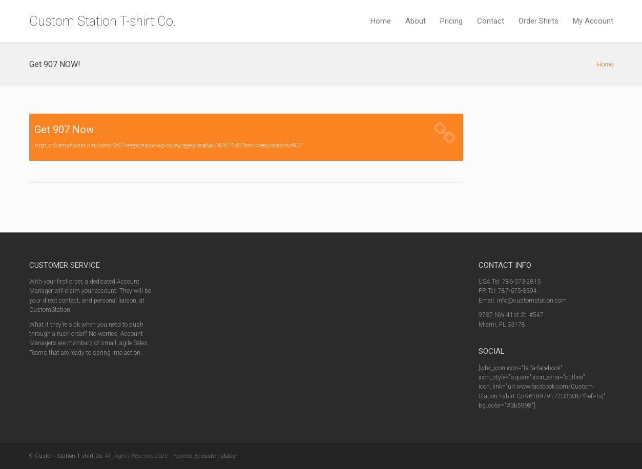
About (415, 21)
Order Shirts (538, 21)
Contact (490, 21)
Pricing (451, 21)
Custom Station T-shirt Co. (102, 21)
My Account (593, 21)
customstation (220, 456)
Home (380, 21)
